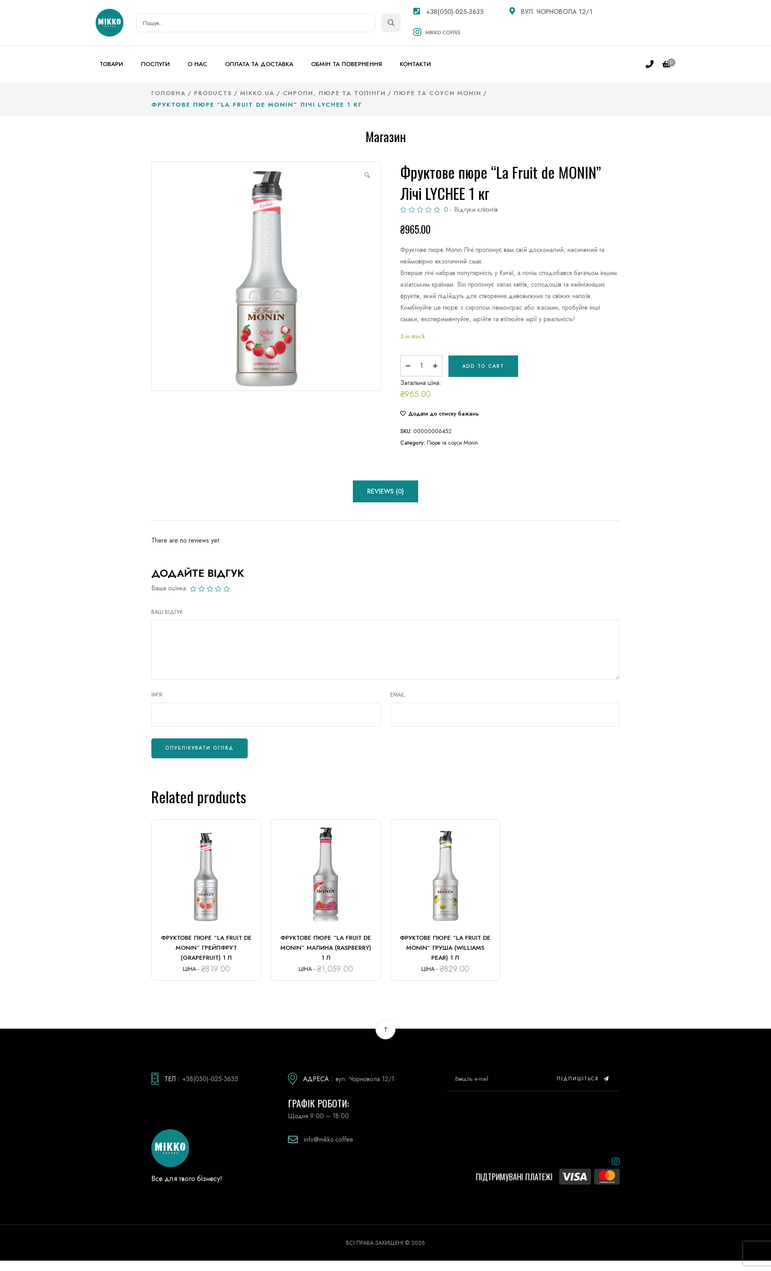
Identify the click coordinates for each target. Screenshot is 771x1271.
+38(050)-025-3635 (448, 11)
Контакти (415, 64)
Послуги (155, 64)
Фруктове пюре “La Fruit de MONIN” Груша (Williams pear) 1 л (445, 946)
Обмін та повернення (346, 64)
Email (397, 693)
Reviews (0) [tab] (385, 490)
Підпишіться (583, 1077)
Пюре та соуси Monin (452, 441)
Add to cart (483, 365)
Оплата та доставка (259, 64)
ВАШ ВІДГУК (167, 611)
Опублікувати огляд (199, 746)
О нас (197, 64)
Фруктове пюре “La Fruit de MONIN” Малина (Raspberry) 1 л (325, 946)
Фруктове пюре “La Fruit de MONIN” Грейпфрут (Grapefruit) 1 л (206, 946)
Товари (111, 64)
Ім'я (156, 693)
